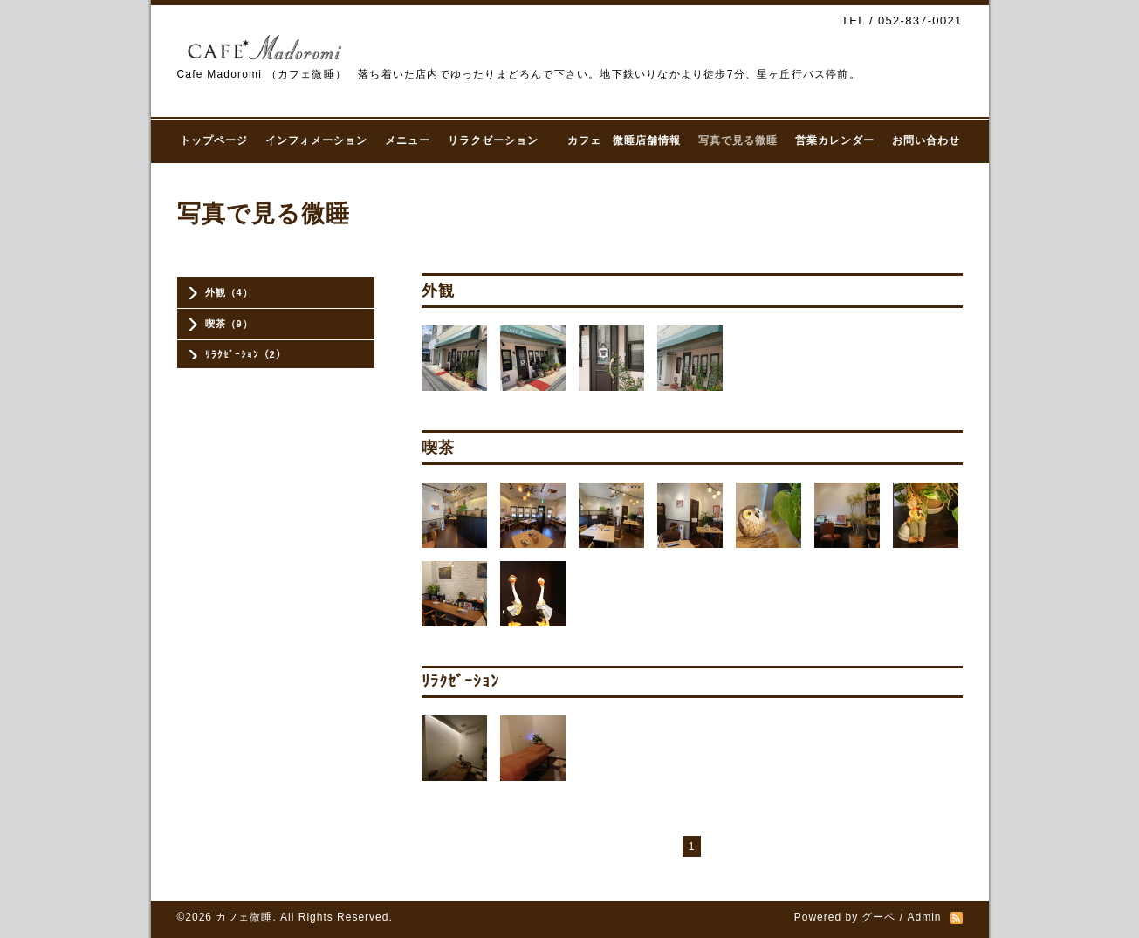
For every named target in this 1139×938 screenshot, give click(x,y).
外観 (438, 290)
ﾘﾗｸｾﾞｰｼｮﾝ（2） (245, 354)
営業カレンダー (835, 140)
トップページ (214, 140)
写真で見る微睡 (738, 140)
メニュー (407, 140)
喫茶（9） (229, 323)
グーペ (878, 917)
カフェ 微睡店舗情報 (624, 140)
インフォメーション (316, 140)
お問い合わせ (926, 140)
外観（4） (229, 292)
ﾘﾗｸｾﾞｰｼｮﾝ (460, 681)
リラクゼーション (499, 140)
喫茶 (438, 447)
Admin (924, 917)
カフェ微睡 (244, 917)
